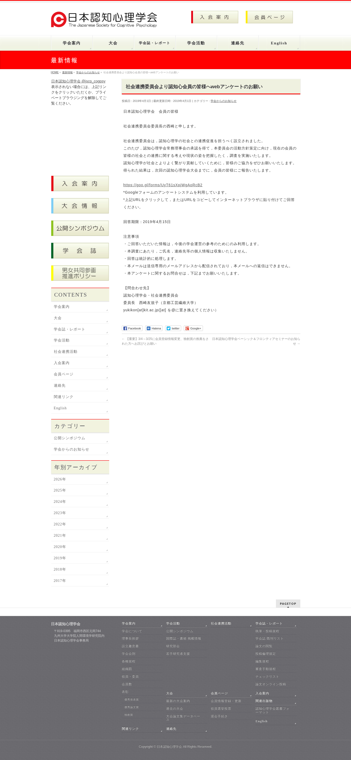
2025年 (60, 490)
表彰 (125, 692)
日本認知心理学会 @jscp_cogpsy (78, 81)
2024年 (60, 502)
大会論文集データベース (183, 718)
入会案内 (62, 363)
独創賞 (128, 714)
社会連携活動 (65, 352)
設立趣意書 (130, 646)
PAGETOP (288, 603)
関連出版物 (264, 701)
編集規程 (262, 661)
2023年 (60, 513)
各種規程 (128, 661)
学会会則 (128, 653)
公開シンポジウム (69, 438)
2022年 (60, 524)
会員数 (127, 684)
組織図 (127, 669)
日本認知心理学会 (169, 746)
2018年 (60, 569)
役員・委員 (130, 676)
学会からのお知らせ (224, 100)
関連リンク (64, 397)
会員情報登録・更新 (226, 701)
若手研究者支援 (178, 653)
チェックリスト (267, 676)
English (60, 408)
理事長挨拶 (130, 638)
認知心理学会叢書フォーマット (272, 710)
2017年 (60, 581)
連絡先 (60, 385)
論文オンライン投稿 (270, 684)
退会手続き (219, 716)
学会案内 (62, 307)
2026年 (60, 479)
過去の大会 (174, 708)
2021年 (60, 535)
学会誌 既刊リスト (269, 638)
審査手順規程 (265, 669)
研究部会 (173, 646)
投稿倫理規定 (265, 653)
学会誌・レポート (69, 329)
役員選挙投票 (221, 708)
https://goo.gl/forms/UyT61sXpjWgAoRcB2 (163, 185)
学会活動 (62, 340)
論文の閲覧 (264, 646)
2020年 (60, 547)
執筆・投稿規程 (267, 631)
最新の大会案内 (178, 701)
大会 (58, 318)
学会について (132, 631)
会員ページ (64, 374)
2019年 (60, 558)
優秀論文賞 (131, 707)
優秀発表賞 (131, 699)
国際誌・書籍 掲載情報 (183, 638)
